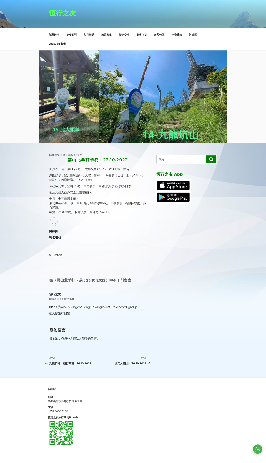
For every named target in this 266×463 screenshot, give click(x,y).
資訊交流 (124, 34)
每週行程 (54, 34)
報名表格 (55, 237)
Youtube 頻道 (57, 43)
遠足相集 (106, 34)
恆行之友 (62, 13)
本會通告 (177, 34)
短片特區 (159, 34)
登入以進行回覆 (59, 313)
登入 (70, 338)
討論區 (193, 34)
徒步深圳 (71, 34)
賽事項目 (141, 34)
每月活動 (89, 34)
